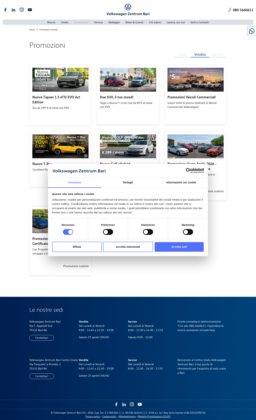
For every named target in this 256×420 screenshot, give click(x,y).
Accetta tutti (179, 246)
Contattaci (41, 337)
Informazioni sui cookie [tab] (181, 182)
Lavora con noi (176, 22)
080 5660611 (243, 9)
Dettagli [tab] (128, 182)
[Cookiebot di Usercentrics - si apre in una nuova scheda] (188, 170)
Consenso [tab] (74, 182)
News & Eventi (134, 22)
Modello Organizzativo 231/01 (154, 416)
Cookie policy (109, 416)
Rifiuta (77, 246)
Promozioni (81, 22)
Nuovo (51, 22)
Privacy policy (93, 416)
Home (34, 29)
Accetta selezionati (128, 246)
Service (98, 22)
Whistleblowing (127, 416)
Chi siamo (155, 22)
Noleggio (114, 22)
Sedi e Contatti (200, 22)
